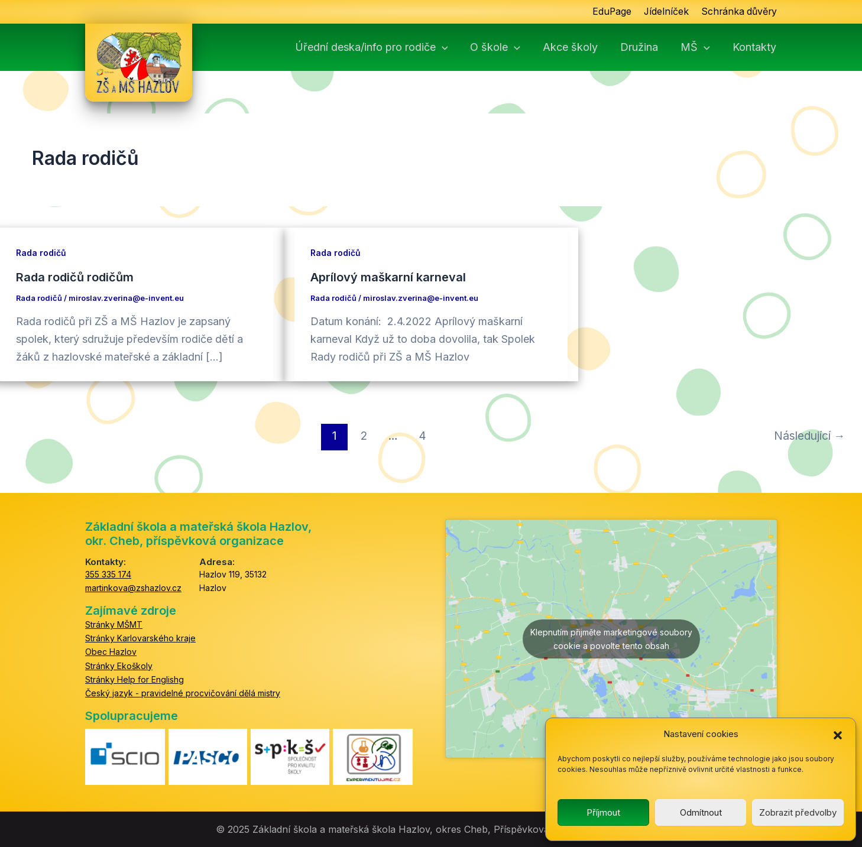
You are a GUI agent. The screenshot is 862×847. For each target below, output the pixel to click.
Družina (639, 47)
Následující (809, 435)
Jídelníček (664, 12)
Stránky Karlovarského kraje (140, 638)
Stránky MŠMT (113, 624)
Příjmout (603, 812)
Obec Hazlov (111, 652)
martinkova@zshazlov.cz (133, 588)
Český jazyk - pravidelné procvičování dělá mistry (182, 693)
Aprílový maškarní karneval (388, 277)
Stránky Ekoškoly (119, 665)
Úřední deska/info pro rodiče (371, 47)
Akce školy (570, 47)
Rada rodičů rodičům (75, 277)
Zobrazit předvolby (798, 812)
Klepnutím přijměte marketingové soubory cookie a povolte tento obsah (611, 638)
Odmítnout (701, 812)
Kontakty (754, 47)
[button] (838, 735)
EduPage (609, 12)
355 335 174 (108, 574)
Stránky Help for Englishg (134, 679)
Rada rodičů (41, 253)
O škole (495, 47)
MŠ (695, 47)
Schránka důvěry (738, 12)
